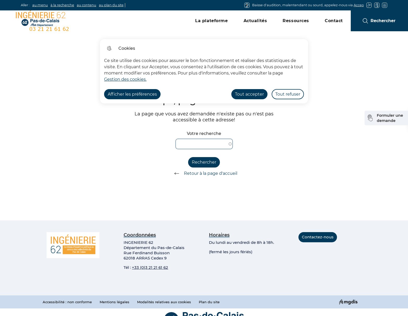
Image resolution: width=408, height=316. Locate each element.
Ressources (296, 20)
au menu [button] (40, 5)
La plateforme (211, 20)
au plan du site (111, 5)
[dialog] (204, 71)
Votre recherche (204, 133)
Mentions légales (114, 302)
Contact (334, 20)
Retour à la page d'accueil (204, 173)
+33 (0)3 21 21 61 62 (150, 267)
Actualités (255, 20)
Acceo (359, 5)
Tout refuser (287, 94)
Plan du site (209, 302)
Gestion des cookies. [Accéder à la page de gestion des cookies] (125, 79)
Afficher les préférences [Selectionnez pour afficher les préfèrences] (132, 94)
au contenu (86, 5)
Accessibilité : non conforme (67, 302)
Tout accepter (249, 94)
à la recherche (62, 5)
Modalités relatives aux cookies (164, 302)
